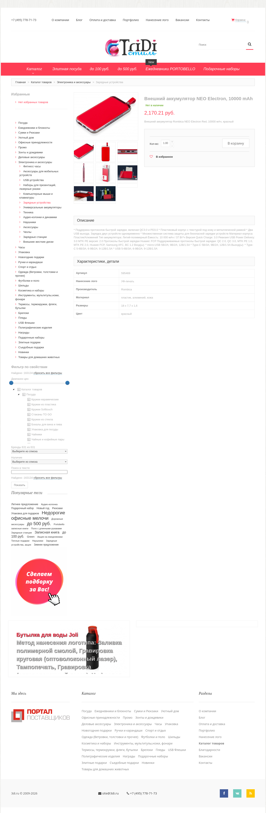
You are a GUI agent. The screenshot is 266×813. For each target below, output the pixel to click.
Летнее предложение (24, 502)
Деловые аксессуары (31, 155)
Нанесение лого (158, 20)
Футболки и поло (28, 278)
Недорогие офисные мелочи (38, 513)
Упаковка (24, 250)
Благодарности (209, 746)
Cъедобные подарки (31, 345)
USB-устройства (33, 178)
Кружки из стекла (39, 417)
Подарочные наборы (31, 335)
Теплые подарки (20, 539)
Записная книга (47, 530)
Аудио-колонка (49, 502)
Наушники (29, 220)
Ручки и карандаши (30, 260)
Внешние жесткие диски (38, 240)
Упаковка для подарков (25, 511)
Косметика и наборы (31, 288)
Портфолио (132, 20)
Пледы (22, 316)
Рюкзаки (57, 506)
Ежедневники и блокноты (34, 125)
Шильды (23, 283)
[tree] (39, 413)
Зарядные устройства (37, 200)
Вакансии (183, 20)
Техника (28, 210)
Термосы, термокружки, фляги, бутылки (110, 746)
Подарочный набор (22, 506)
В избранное (164, 154)
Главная (20, 80)
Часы (21, 245)
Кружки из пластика (41, 402)
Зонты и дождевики (30, 150)
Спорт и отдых (27, 265)
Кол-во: (154, 142)
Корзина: (243, 20)
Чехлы (27, 230)
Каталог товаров (41, 80)
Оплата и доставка (104, 20)
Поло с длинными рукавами (46, 526)
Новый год (43, 506)
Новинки (23, 350)
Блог (80, 20)
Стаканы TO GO (39, 412)
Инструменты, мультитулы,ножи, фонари (143, 739)
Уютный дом (26, 135)
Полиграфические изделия (35, 325)
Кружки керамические (42, 397)
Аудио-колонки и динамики (40, 215)
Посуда (22, 121)
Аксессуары (30, 225)
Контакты (204, 20)
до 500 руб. (39, 521)
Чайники (34, 432)
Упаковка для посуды (42, 427)
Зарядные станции (35, 235)
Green (30, 534)
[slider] (11, 381)
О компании (61, 20)
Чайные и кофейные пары (45, 437)
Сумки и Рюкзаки (29, 130)
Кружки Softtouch (39, 407)
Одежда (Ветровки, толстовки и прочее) (110, 733)
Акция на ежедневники (49, 535)
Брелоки (23, 311)
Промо (22, 145)
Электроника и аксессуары (74, 80)
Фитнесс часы (32, 164)
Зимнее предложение (46, 542)
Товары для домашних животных (39, 355)
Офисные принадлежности (35, 140)
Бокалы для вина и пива (44, 422)
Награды (23, 330)
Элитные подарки (29, 340)
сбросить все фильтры (48, 371)
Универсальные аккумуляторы (42, 205)
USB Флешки (26, 320)
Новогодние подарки (31, 255)
